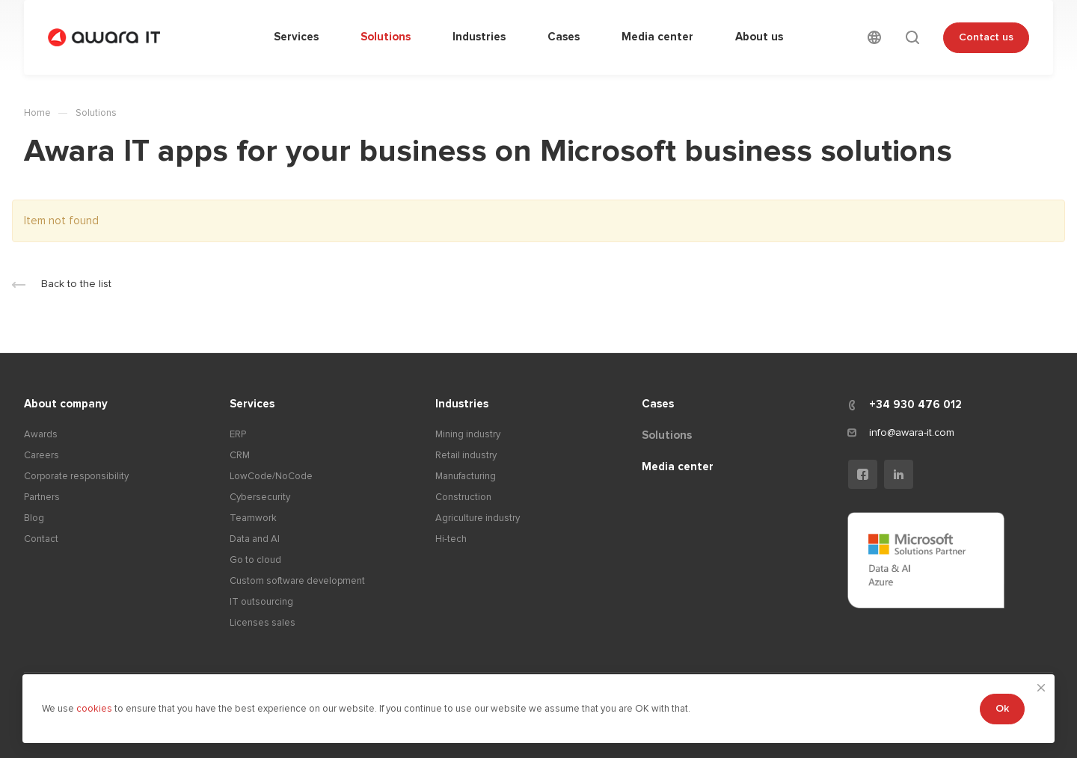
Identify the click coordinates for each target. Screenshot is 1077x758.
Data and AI (255, 539)
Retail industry (466, 455)
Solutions (667, 435)
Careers (41, 455)
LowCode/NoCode (271, 476)
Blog (34, 518)
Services (252, 403)
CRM (240, 455)
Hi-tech (451, 539)
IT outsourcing (261, 602)
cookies (95, 709)
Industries (461, 403)
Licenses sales (262, 623)
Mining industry (467, 434)
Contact (41, 539)
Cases (658, 403)
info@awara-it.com (911, 432)
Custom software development (297, 581)
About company (66, 403)
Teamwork (253, 518)
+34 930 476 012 (915, 404)
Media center (678, 466)
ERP (238, 434)
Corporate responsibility (76, 476)
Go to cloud (255, 560)
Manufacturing (465, 476)
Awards (41, 434)
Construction (463, 497)
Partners (42, 497)
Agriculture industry (477, 518)
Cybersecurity (260, 497)
